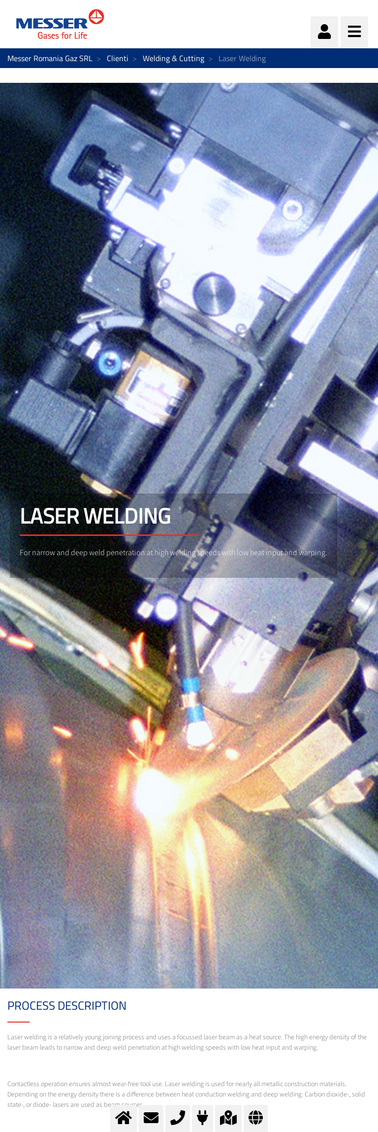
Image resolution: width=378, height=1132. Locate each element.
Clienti (117, 58)
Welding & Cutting (173, 58)
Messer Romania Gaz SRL (50, 58)
